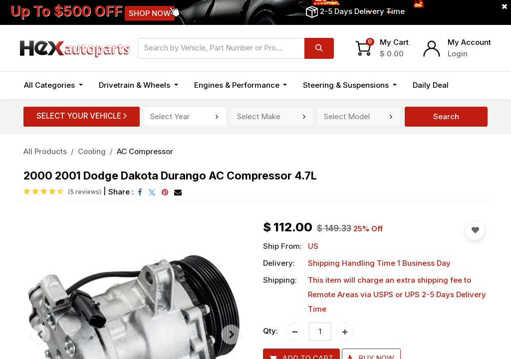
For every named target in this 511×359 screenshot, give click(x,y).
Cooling (92, 151)
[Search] (319, 48)
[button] (468, 85)
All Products (45, 151)
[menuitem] (431, 85)
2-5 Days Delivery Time (362, 11)
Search (446, 116)
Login (458, 53)
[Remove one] (295, 332)
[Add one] (345, 332)
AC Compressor (145, 151)
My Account (469, 42)
